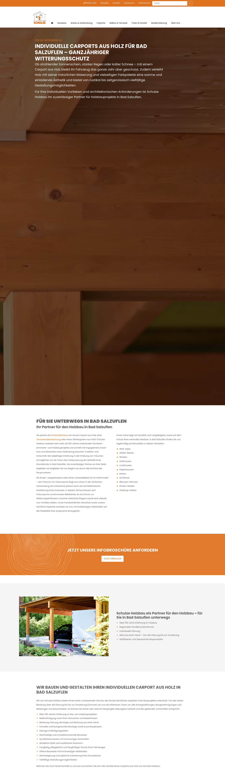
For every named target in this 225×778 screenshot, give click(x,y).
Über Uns (175, 23)
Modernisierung (159, 23)
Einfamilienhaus (59, 435)
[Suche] (169, 3)
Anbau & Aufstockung (81, 23)
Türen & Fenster (139, 23)
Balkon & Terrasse (118, 23)
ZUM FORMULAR (112, 558)
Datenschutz (144, 3)
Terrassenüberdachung (48, 439)
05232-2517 (90, 3)
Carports (100, 23)
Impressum (129, 3)
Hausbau (61, 23)
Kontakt (116, 3)
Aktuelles (104, 3)
